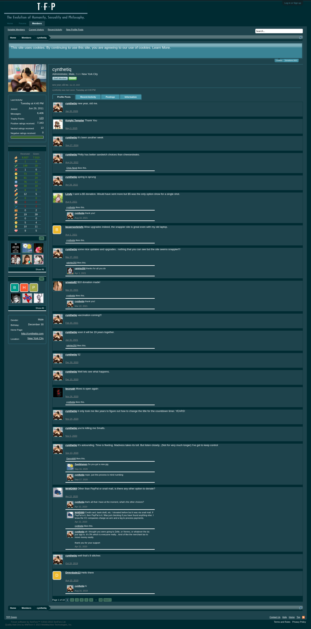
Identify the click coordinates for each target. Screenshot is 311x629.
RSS (303, 617)
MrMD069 (71, 488)
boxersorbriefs (74, 226)
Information (131, 97)
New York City (36, 338)
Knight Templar (74, 120)
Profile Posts (64, 97)
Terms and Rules (282, 622)
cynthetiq (71, 103)
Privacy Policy (299, 622)
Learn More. (161, 48)
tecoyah (70, 388)
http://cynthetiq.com (32, 333)
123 (41, 118)
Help (284, 617)
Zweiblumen (81, 464)
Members (37, 23)
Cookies (279, 60)
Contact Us (275, 617)
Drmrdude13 (73, 572)
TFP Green (11, 617)
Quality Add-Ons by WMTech (38, 624)
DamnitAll (71, 458)
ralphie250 (71, 262)
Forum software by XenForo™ (38, 622)
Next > (107, 600)
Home (10, 23)
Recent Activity (88, 97)
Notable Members (16, 29)
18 (100, 600)
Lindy (68, 193)
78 (41, 238)
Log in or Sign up (292, 3)
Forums (22, 23)
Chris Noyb (71, 168)
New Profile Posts (74, 29)
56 (41, 279)
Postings (110, 97)
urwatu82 (71, 282)
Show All (40, 269)
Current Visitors (36, 29)
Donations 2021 (291, 60)
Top (298, 617)
